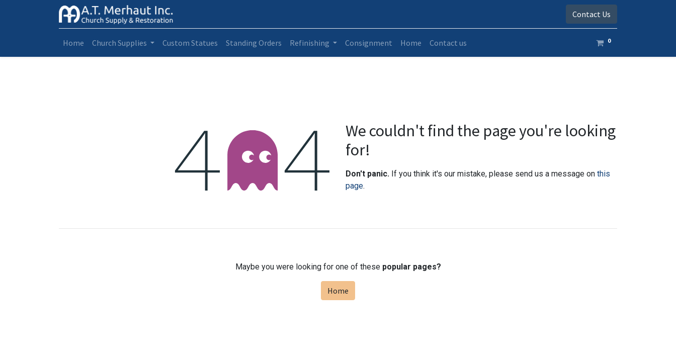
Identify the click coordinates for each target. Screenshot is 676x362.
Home (338, 291)
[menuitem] (73, 43)
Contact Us (591, 14)
